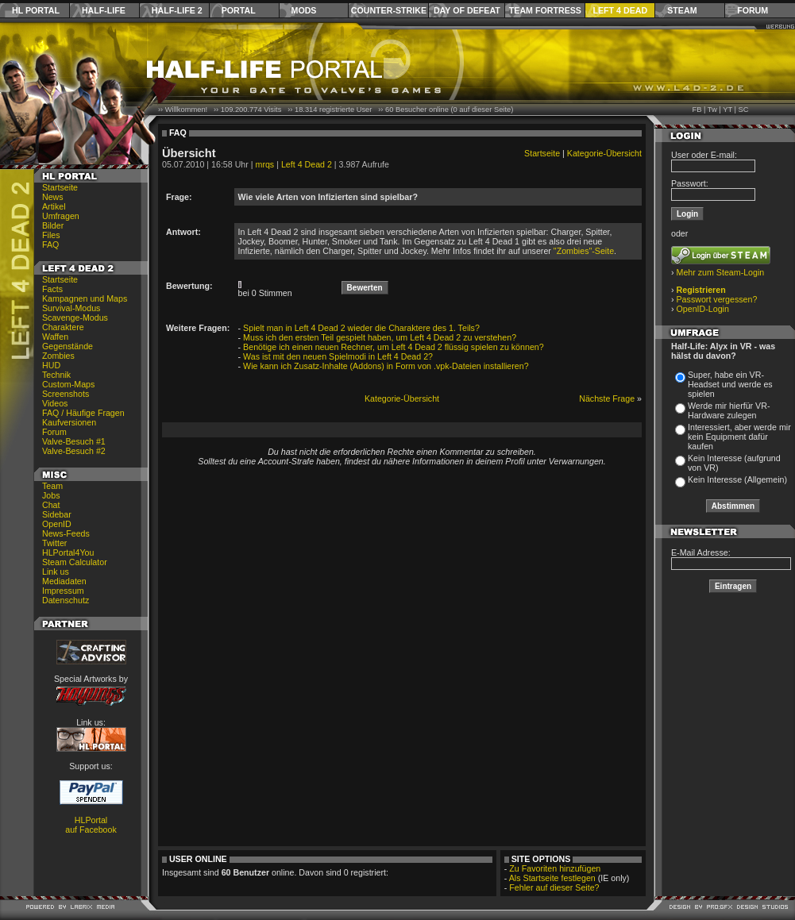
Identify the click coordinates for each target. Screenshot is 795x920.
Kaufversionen (69, 422)
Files (51, 235)
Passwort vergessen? (717, 299)
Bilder (53, 225)
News (53, 197)
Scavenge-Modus (75, 317)
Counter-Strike (388, 10)
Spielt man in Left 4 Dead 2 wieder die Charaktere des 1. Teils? (361, 328)
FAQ (50, 244)
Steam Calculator (74, 562)
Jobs (51, 495)
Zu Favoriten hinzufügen (554, 868)
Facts (52, 289)
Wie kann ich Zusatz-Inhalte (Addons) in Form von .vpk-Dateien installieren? (386, 366)
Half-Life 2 (177, 10)
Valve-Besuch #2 (74, 451)
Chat (51, 505)
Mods (304, 10)
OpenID (56, 524)
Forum (752, 10)
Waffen (55, 336)
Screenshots (65, 393)
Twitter (54, 543)
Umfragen (60, 216)
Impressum (63, 590)
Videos (55, 403)
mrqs (265, 164)
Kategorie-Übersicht (604, 153)
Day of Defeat (467, 10)
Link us (55, 571)
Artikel (54, 206)
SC (744, 110)
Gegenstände (67, 346)
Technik (56, 374)
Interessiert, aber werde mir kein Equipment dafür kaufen (739, 436)
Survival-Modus (71, 308)
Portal (239, 10)
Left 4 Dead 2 (306, 164)
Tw (712, 110)
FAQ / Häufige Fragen (83, 413)
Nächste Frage (607, 398)
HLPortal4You (68, 552)
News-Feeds (66, 533)
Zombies (58, 355)
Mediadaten (64, 581)
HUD (51, 365)
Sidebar (56, 514)
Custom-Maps (68, 384)
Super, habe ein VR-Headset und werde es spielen (730, 384)
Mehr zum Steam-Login (721, 272)
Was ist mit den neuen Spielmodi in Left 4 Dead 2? (338, 356)
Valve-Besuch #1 (74, 441)
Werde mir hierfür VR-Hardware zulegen (729, 410)
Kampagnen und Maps (84, 298)
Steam (682, 10)
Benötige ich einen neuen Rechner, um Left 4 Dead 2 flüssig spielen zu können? (393, 347)
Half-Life (103, 10)
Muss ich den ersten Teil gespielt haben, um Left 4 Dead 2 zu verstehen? (379, 337)
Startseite (60, 187)
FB (696, 110)
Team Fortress (545, 10)
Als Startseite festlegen (552, 878)
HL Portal (36, 10)
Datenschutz (65, 600)
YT (727, 110)
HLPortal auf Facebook (91, 824)
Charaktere (63, 327)
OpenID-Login (703, 309)
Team (52, 486)
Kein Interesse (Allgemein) (737, 479)
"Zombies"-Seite (584, 251)
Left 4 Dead (619, 10)
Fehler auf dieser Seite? (554, 887)
